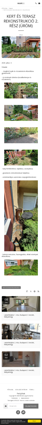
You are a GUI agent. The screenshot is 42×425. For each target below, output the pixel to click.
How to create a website (27, 400)
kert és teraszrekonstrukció (11, 287)
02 (6, 356)
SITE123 (16, 400)
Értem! (34, 421)
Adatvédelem (25, 398)
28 (6, 328)
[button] (2, 3)
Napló (11, 8)
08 (6, 300)
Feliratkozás (31, 406)
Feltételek (15, 398)
